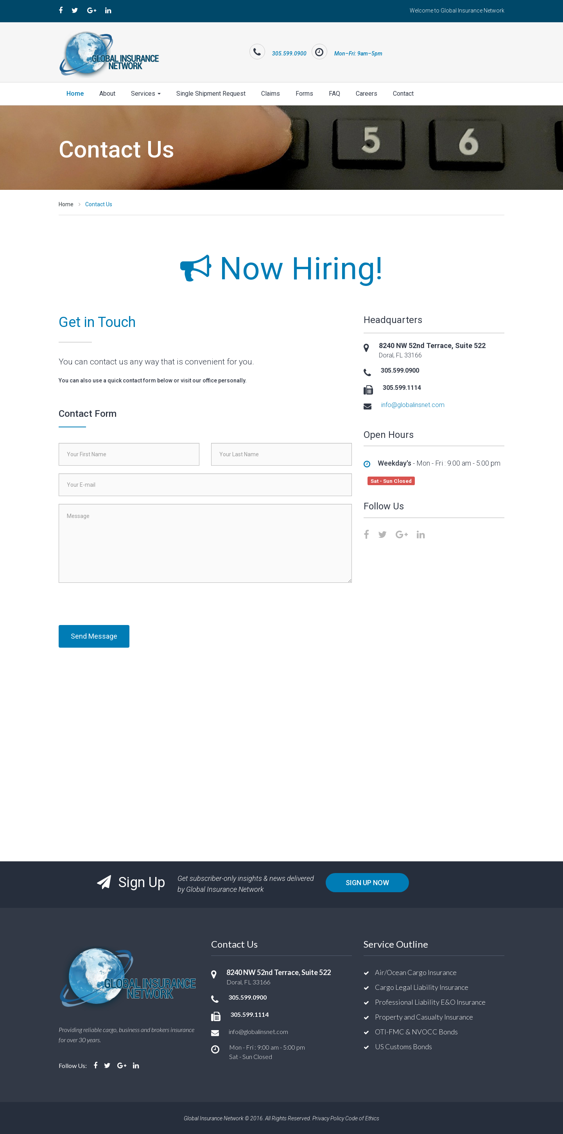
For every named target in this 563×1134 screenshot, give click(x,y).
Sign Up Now (367, 882)
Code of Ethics (362, 1117)
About (107, 92)
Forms (304, 92)
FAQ (334, 92)
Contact (403, 92)
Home (75, 92)
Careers (366, 92)
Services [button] (146, 92)
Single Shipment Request (211, 92)
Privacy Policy (328, 1117)
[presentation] (118, 605)
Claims (270, 92)
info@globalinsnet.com (413, 404)
